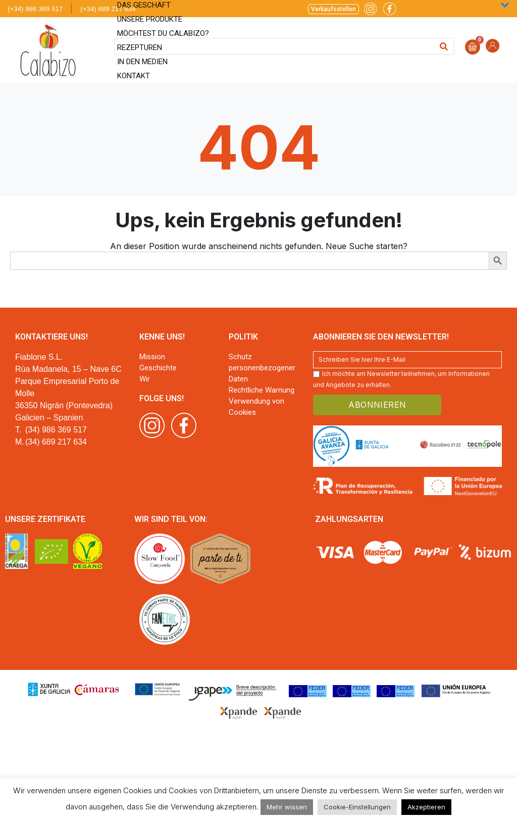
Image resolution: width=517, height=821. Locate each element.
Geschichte (158, 367)
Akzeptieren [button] (426, 807)
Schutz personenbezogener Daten (262, 367)
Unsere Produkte (149, 19)
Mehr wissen (287, 807)
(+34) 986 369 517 (35, 9)
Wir (144, 378)
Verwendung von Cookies (256, 407)
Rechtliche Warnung (261, 390)
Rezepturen (139, 47)
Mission (152, 356)
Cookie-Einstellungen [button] (357, 807)
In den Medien (142, 61)
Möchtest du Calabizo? (163, 33)
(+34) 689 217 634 (107, 9)
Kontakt (133, 75)
